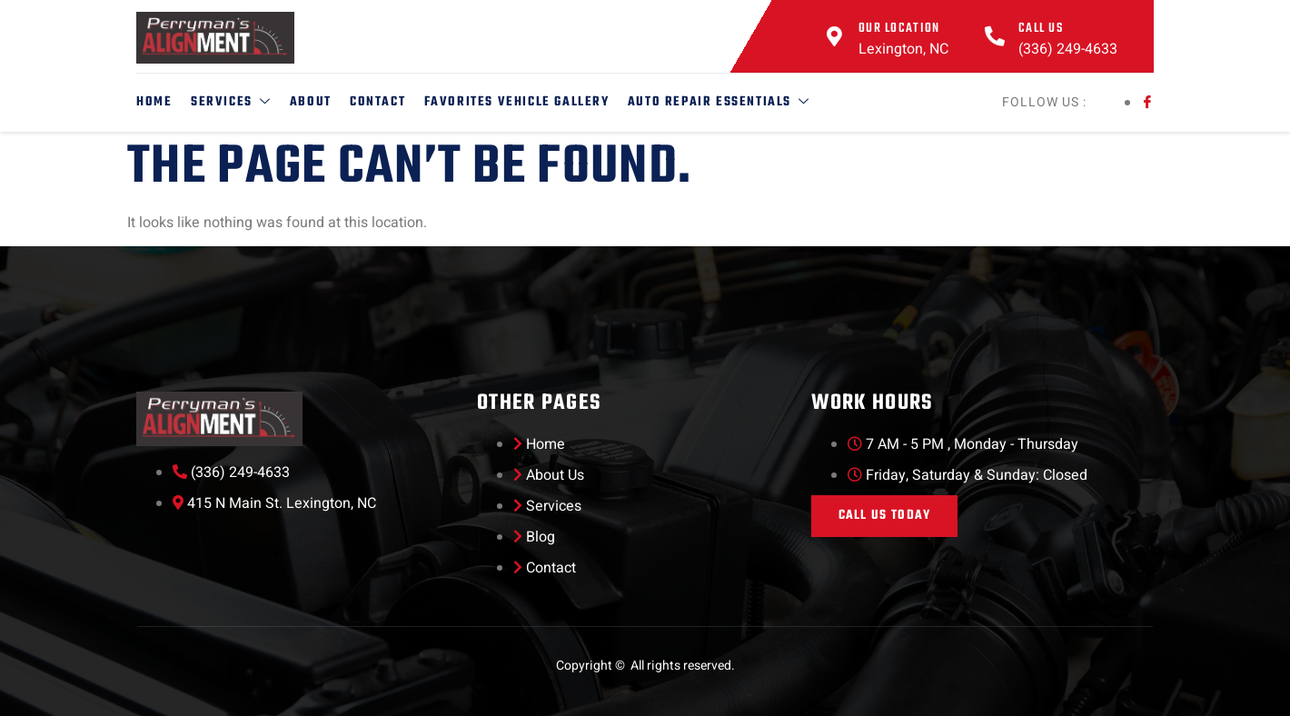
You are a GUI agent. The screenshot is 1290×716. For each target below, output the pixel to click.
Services (230, 102)
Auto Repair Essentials (717, 102)
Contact (376, 102)
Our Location (899, 28)
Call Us (1040, 28)
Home (154, 102)
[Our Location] (835, 36)
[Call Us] (995, 36)
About (310, 102)
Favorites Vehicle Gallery (515, 102)
